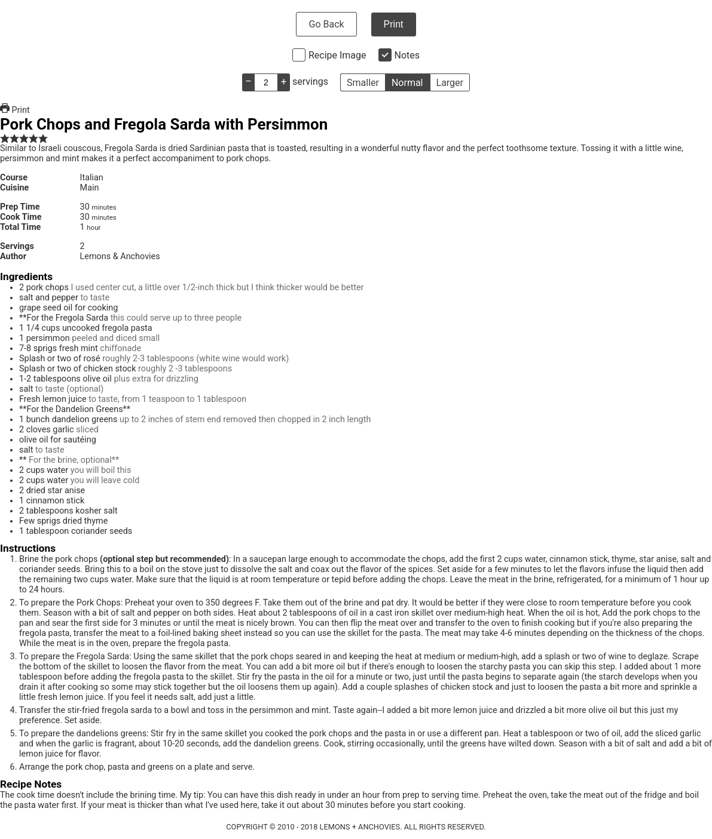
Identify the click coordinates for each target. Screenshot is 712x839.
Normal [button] (407, 82)
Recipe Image (337, 55)
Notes (407, 55)
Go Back (326, 24)
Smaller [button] (363, 82)
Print (394, 24)
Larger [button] (449, 82)
